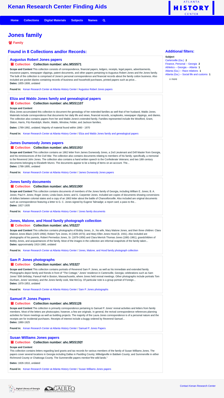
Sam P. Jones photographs (32, 260)
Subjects (77, 20)
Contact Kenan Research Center (198, 385)
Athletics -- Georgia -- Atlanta (181, 67)
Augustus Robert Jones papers (36, 60)
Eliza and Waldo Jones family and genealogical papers (55, 99)
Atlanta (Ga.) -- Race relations (182, 70)
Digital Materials (55, 20)
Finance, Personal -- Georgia (181, 63)
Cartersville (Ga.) (175, 60)
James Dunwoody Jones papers (37, 143)
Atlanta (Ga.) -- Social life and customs (186, 74)
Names (92, 20)
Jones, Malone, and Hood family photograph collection (55, 221)
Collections (31, 20)
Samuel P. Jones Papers (30, 299)
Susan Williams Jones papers (34, 337)
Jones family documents (30, 182)
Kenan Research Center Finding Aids (57, 6)
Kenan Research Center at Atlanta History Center (50, 89)
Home (14, 20)
